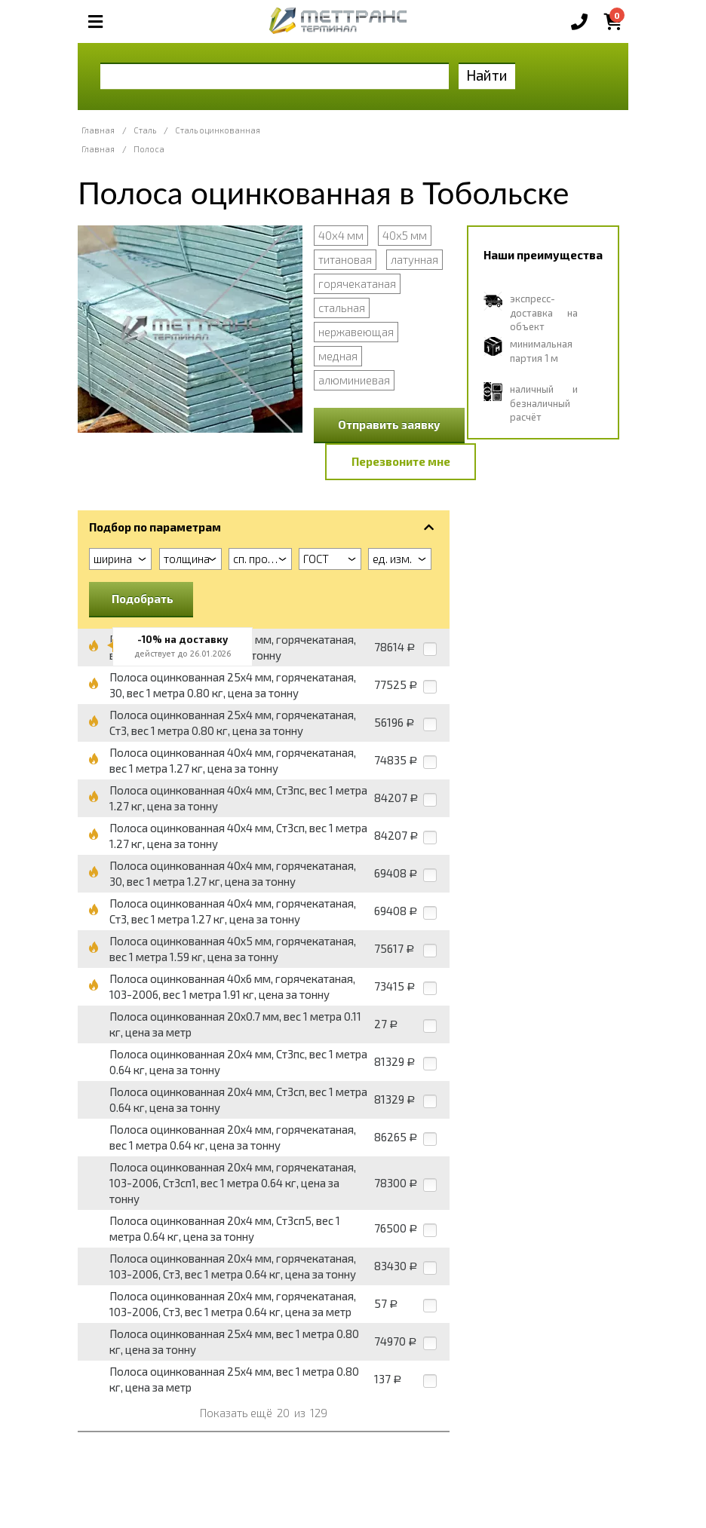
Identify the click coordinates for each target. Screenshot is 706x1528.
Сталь (145, 130)
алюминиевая (354, 380)
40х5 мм (404, 235)
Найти (487, 75)
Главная (98, 130)
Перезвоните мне (400, 461)
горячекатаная (357, 283)
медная (338, 356)
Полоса (149, 149)
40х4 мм (341, 235)
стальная (341, 307)
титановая (345, 259)
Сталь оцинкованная (217, 130)
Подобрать (142, 598)
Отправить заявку (389, 424)
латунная (414, 259)
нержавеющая (356, 331)
